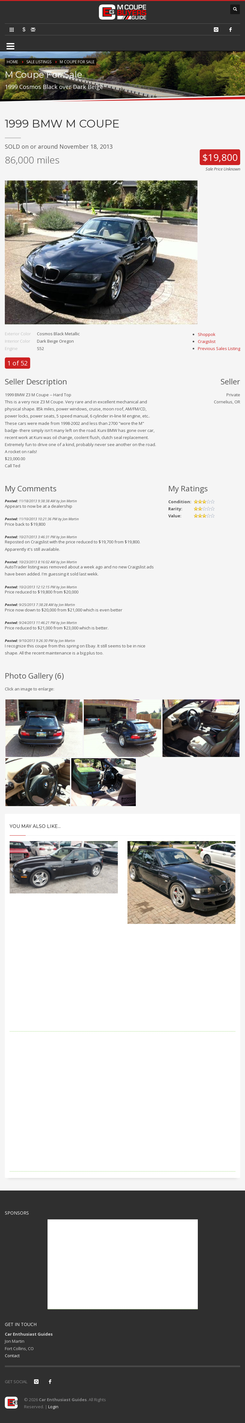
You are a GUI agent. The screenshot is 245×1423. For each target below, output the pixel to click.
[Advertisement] (122, 987)
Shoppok (206, 334)
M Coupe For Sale (77, 62)
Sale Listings (38, 62)
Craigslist (206, 341)
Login (53, 1407)
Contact (12, 1355)
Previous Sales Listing (219, 348)
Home (12, 62)
